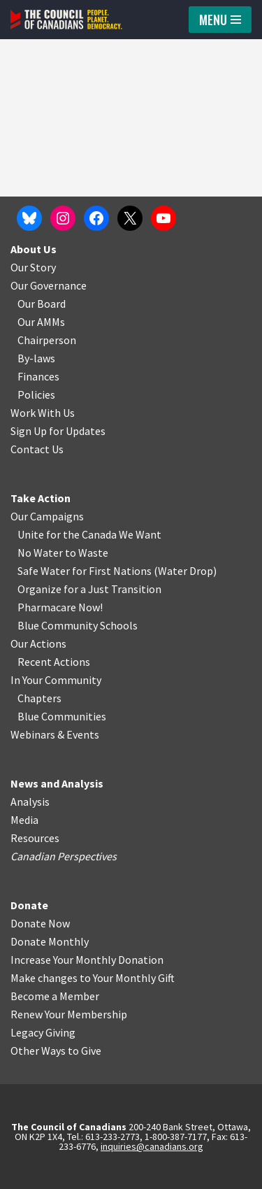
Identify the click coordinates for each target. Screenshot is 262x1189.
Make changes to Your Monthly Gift (92, 978)
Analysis (30, 802)
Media (24, 820)
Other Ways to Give (55, 1051)
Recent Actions (53, 662)
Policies (36, 394)
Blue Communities (61, 716)
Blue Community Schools (77, 625)
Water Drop (185, 571)
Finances (38, 376)
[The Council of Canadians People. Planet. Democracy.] (66, 19)
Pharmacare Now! (60, 607)
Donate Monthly (49, 941)
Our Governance (48, 285)
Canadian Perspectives (63, 856)
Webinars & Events (54, 734)
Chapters (39, 698)
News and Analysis (56, 783)
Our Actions (38, 643)
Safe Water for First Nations (84, 571)
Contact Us (37, 449)
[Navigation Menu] (220, 19)
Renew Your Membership (68, 1014)
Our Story (33, 267)
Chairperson (46, 340)
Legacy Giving (42, 1032)
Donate (29, 905)
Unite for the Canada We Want (89, 534)
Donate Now (40, 923)
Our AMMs (41, 322)
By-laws (36, 358)
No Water (41, 553)
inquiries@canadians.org (152, 1146)
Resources (34, 838)
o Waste (89, 553)
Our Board (41, 304)
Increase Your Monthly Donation (86, 960)
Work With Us (42, 413)
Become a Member (54, 996)
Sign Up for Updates (57, 431)
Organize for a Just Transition (89, 589)
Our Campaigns (47, 516)
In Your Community (55, 680)
